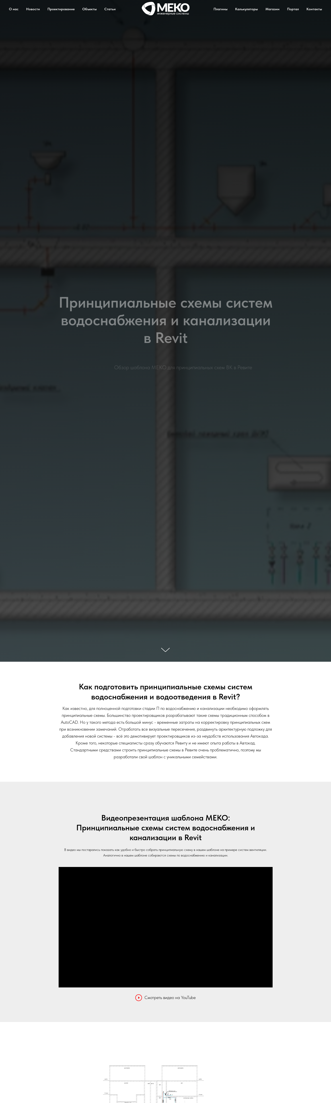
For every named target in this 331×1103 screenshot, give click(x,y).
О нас (14, 9)
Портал (293, 9)
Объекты (89, 9)
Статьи (110, 9)
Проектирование (61, 9)
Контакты (314, 9)
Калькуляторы (246, 9)
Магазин (272, 9)
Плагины (221, 9)
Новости (33, 9)
